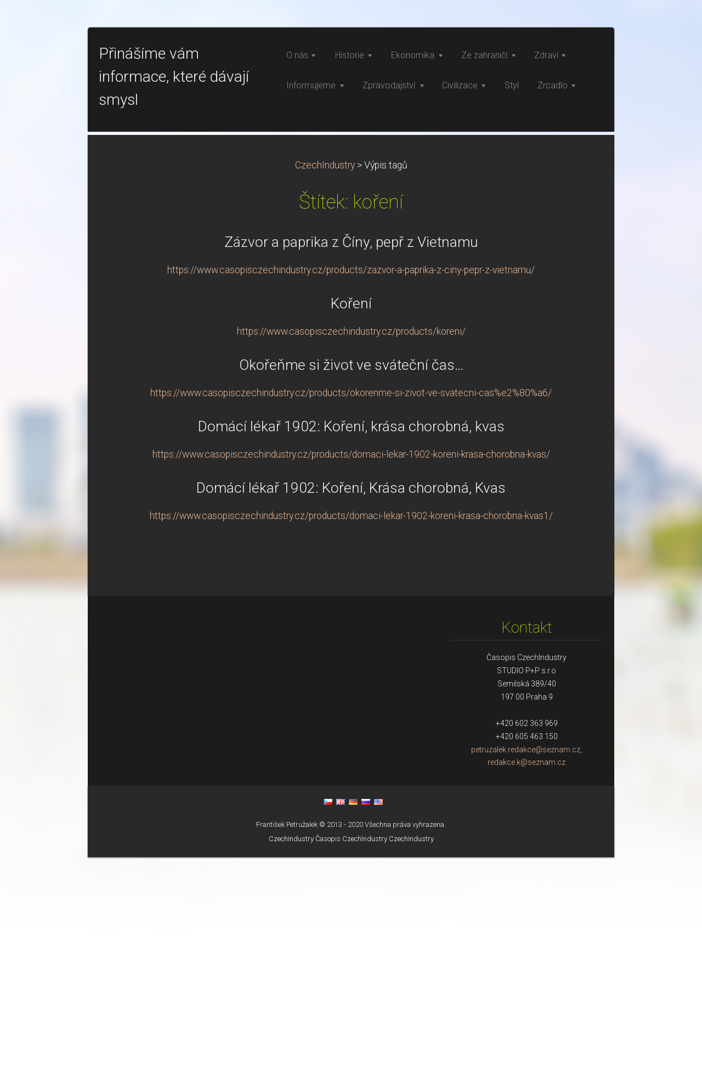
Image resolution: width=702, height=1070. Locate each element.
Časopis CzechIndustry (351, 1052)
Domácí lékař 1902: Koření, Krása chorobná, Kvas (351, 700)
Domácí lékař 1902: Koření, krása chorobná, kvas (351, 639)
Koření (351, 516)
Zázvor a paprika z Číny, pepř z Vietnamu (351, 455)
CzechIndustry (325, 378)
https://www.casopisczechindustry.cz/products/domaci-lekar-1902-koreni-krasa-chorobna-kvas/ (351, 667)
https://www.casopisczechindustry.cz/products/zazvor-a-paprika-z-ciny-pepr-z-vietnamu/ (351, 482)
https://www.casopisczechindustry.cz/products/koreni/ (351, 544)
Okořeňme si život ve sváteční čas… (351, 578)
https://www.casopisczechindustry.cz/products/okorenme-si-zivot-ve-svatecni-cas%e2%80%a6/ (351, 605)
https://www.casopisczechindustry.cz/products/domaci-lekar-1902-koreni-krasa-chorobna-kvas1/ (351, 728)
